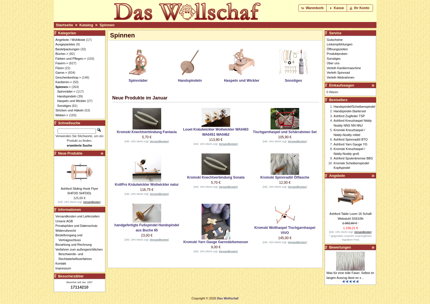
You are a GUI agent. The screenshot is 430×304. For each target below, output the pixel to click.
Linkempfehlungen (339, 44)
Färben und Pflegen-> (71, 58)
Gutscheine (335, 39)
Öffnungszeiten (337, 49)
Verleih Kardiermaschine (344, 68)
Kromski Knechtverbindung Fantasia (147, 132)
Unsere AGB (66, 221)
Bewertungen (340, 247)
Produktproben (337, 53)
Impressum (65, 268)
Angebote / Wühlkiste (70, 39)
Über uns (333, 63)
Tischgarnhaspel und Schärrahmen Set (285, 132)
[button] (312, 8)
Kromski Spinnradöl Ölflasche (284, 177)
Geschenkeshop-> (68, 77)
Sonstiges (64, 105)
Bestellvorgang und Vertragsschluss (70, 237)
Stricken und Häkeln (70, 110)
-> (63, 87)
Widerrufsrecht (67, 230)
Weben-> (62, 115)
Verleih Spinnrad (338, 72)
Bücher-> (62, 53)
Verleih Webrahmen (340, 77)
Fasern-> (62, 63)
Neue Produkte (70, 153)
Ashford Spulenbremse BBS (353, 158)
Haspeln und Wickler (71, 101)
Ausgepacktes (65, 44)
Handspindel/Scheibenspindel (354, 106)
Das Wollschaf (227, 298)
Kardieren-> (64, 82)
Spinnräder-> (66, 91)
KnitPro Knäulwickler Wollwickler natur (147, 185)
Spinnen (107, 25)
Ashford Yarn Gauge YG (350, 144)
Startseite (64, 25)
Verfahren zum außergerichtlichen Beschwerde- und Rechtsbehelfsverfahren (81, 254)
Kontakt (62, 263)
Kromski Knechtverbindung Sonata (215, 177)
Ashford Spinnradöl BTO (351, 139)
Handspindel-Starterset (350, 111)
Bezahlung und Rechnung (75, 244)
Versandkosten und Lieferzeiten (79, 216)
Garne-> (61, 72)
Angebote (337, 176)
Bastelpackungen (68, 49)
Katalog (86, 25)
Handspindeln (66, 96)
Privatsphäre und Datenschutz (78, 225)
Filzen (60, 68)
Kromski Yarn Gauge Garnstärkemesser (215, 242)
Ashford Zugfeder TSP (349, 116)
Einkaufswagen (341, 85)
